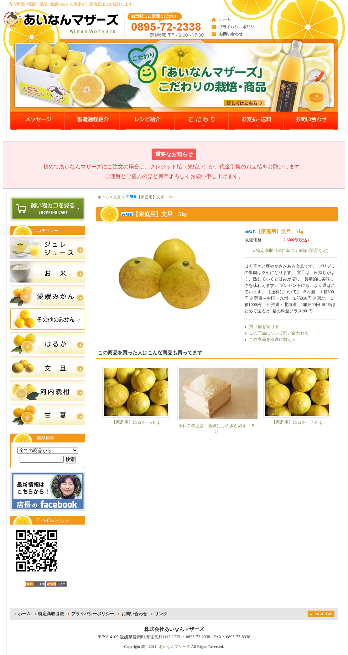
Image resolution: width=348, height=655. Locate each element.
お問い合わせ (134, 613)
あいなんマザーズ (174, 646)
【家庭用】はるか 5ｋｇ (136, 422)
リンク (161, 613)
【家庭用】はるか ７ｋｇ (297, 422)
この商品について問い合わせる (279, 333)
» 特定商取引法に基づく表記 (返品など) (290, 250)
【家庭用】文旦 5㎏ (149, 197)
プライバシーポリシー (92, 613)
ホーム (103, 197)
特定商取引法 (51, 613)
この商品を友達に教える (272, 339)
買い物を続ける (264, 326)
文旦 (117, 197)
